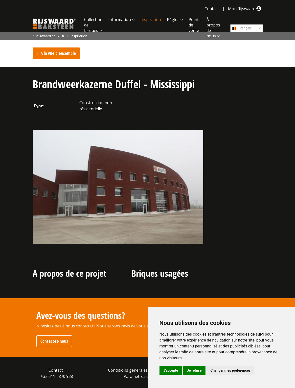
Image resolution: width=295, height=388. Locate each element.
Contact (211, 8)
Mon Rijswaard (245, 8)
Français (242, 28)
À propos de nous (213, 28)
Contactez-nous (54, 341)
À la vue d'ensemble (58, 53)
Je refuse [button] (194, 370)
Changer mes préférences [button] (230, 370)
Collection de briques (93, 25)
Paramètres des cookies (146, 376)
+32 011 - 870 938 (57, 376)
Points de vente (195, 25)
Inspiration (150, 19)
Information (119, 19)
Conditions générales (128, 370)
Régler (173, 19)
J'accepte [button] (170, 370)
